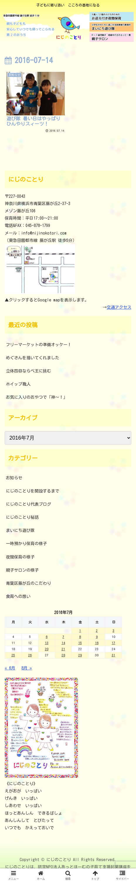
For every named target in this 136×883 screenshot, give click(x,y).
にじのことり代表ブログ (28, 504)
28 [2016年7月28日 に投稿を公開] (63, 655)
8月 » (26, 668)
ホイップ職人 (18, 384)
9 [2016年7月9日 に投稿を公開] (97, 636)
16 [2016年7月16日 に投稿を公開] (96, 642)
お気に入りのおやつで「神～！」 (36, 397)
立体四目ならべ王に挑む (28, 371)
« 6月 (10, 668)
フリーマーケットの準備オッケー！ (39, 345)
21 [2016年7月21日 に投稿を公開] (63, 648)
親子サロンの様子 (22, 570)
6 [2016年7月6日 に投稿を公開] (46, 636)
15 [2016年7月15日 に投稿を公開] (80, 642)
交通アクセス (119, 307)
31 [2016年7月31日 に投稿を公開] (113, 655)
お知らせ (14, 478)
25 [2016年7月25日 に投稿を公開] (13, 655)
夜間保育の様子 (20, 557)
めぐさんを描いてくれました (32, 358)
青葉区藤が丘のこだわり (28, 583)
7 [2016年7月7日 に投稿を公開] (63, 636)
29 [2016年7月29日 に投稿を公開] (80, 655)
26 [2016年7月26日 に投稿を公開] (30, 655)
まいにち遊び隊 (20, 530)
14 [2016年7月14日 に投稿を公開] (63, 642)
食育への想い (18, 596)
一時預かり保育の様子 (26, 544)
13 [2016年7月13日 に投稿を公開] (46, 642)
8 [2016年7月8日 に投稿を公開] (80, 636)
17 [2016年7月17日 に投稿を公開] (113, 642)
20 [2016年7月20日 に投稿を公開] (46, 648)
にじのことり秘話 (22, 517)
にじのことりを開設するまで (32, 491)
